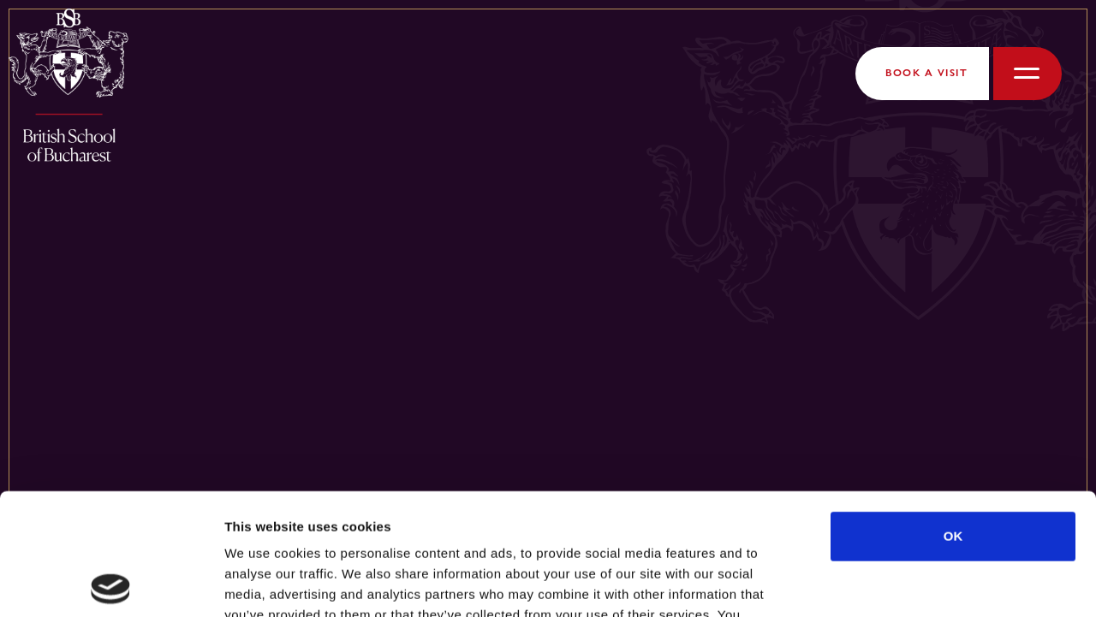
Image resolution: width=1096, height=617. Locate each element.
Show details (898, 583)
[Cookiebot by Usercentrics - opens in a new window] (111, 583)
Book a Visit (926, 73)
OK (953, 414)
